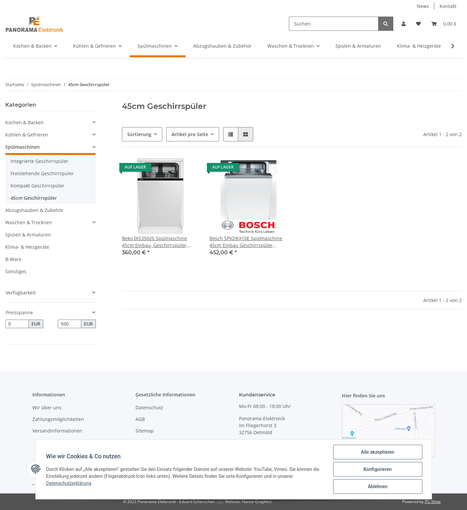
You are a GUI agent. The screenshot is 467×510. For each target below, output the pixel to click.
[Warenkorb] (444, 23)
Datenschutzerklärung (68, 483)
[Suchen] (333, 24)
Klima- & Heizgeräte (27, 247)
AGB (140, 419)
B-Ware (13, 259)
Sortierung (139, 134)
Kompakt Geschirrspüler (37, 185)
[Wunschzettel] (418, 23)
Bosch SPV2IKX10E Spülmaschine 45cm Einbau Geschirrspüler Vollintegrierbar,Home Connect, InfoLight (246, 242)
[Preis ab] (17, 324)
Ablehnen (377, 486)
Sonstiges (15, 271)
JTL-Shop (433, 501)
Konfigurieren (378, 469)
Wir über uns (46, 407)
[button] (403, 23)
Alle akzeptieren (377, 452)
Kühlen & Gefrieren (26, 134)
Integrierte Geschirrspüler (39, 161)
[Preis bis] (69, 324)
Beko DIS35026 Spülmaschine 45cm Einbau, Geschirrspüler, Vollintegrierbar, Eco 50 (155, 242)
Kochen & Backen (24, 122)
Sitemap (145, 431)
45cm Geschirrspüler (34, 198)
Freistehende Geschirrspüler (42, 173)
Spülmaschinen (22, 147)
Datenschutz (149, 407)
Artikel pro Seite (190, 134)
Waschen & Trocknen (28, 222)
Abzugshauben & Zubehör (34, 210)
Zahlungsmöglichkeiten (58, 419)
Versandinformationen (57, 431)
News (423, 6)
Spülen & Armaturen (28, 234)
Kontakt (448, 6)
